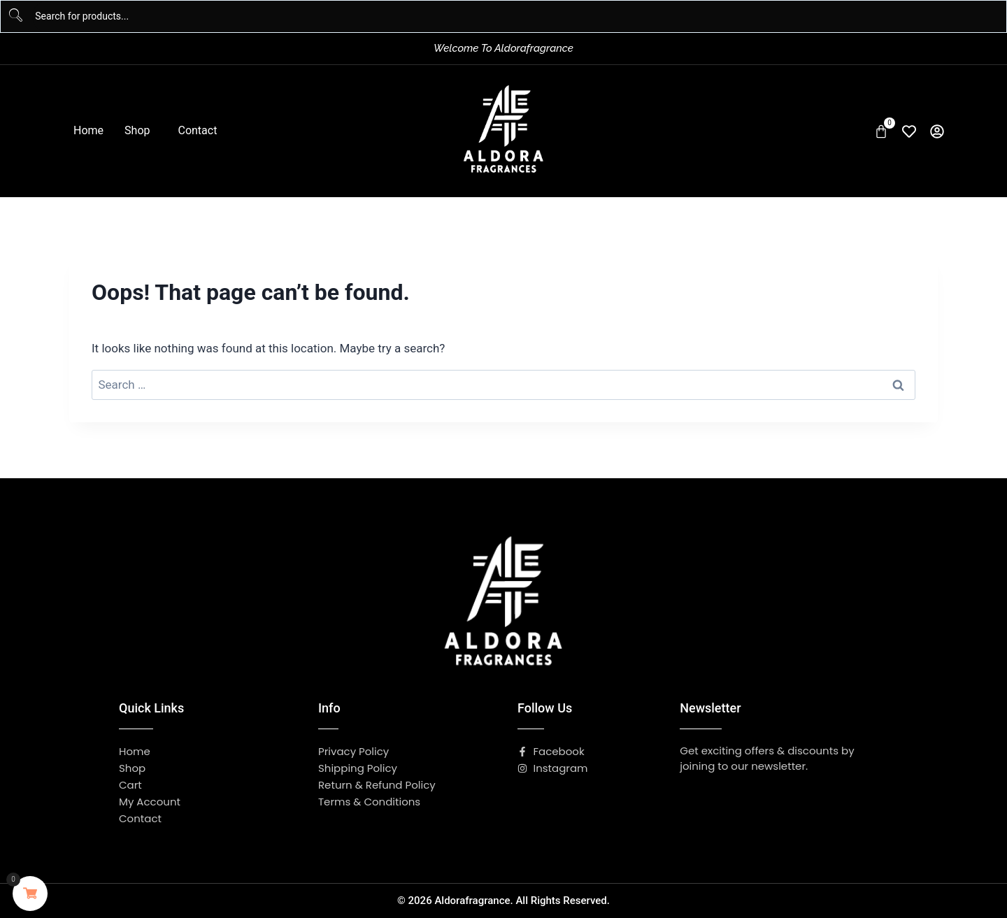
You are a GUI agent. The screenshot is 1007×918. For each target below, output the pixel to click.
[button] (140, 131)
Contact (197, 130)
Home (88, 130)
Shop (137, 130)
